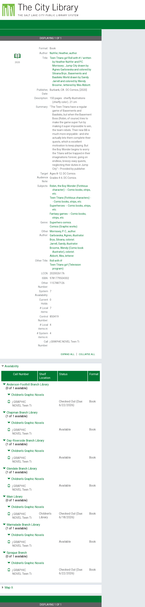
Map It (9, 587)
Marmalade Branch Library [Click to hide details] (21, 524)
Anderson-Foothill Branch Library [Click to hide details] (26, 384)
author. (63, 53)
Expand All (68, 354)
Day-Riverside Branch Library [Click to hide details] (23, 440)
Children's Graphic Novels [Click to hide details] (25, 395)
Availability (12, 366)
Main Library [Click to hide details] (13, 496)
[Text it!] (8, 402)
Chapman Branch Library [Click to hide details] (20, 412)
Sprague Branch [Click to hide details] (15, 552)
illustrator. (67, 235)
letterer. (62, 255)
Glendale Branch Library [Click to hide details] (20, 468)
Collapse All (87, 354)
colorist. (62, 239)
